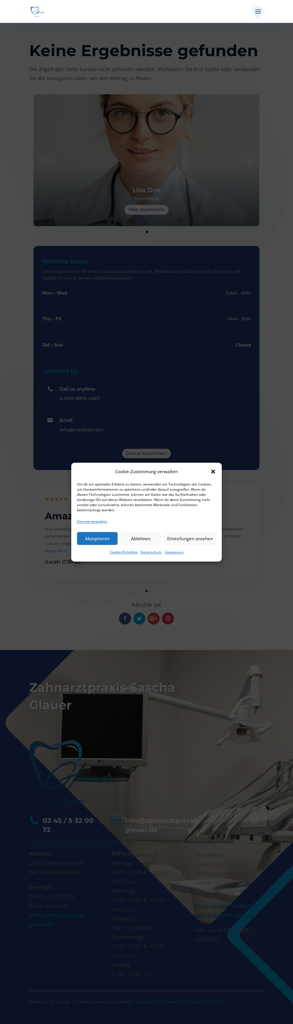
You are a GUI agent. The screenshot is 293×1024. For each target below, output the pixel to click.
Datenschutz (151, 552)
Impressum (174, 552)
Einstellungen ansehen (190, 538)
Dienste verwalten (92, 521)
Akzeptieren (97, 538)
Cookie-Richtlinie (124, 552)
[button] (213, 471)
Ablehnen (141, 538)
